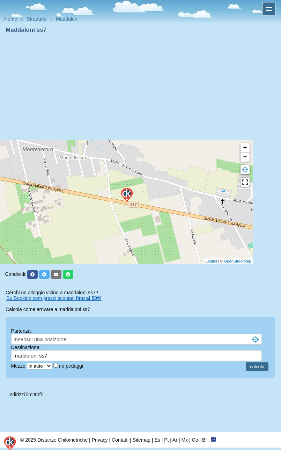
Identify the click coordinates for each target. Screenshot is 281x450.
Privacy (100, 440)
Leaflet (211, 261)
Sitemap (141, 440)
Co (195, 440)
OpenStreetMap (237, 261)
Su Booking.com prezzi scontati (53, 298)
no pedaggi (71, 366)
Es (157, 440)
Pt (166, 440)
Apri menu (268, 8)
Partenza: (21, 331)
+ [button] (245, 147)
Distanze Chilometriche (62, 440)
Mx (184, 440)
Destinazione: (26, 347)
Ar (174, 440)
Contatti (120, 440)
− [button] (245, 157)
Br (204, 440)
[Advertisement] (140, 86)
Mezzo (19, 366)
